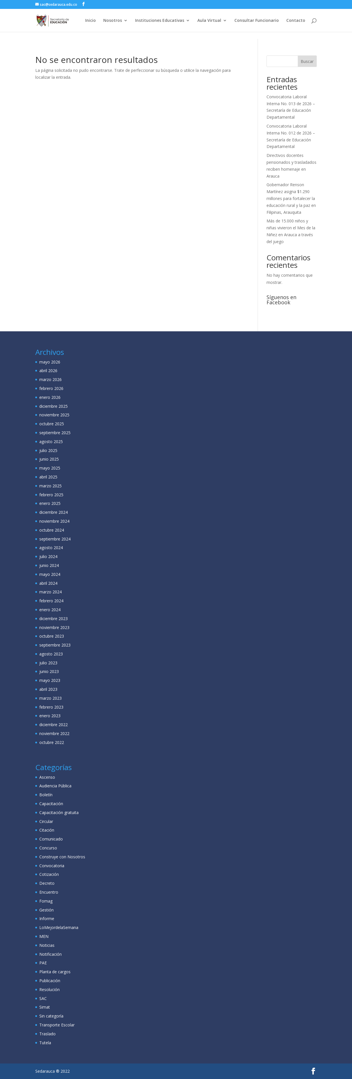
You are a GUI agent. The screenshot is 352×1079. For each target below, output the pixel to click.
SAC (43, 998)
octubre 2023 (51, 636)
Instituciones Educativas (159, 20)
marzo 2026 (50, 379)
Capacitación (51, 803)
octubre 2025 (51, 423)
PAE (43, 962)
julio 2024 (48, 556)
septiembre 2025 (55, 432)
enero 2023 (50, 715)
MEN (43, 936)
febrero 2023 (51, 707)
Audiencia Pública (55, 785)
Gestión (46, 910)
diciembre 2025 (53, 406)
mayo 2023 (49, 680)
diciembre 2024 (53, 512)
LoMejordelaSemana (58, 927)
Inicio (90, 20)
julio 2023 (48, 663)
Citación (46, 830)
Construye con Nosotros (62, 856)
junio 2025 (49, 459)
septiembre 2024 (55, 539)
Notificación (50, 954)
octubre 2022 (51, 742)
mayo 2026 (49, 362)
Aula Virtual (209, 20)
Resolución (49, 989)
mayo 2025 (49, 468)
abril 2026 (48, 370)
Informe (46, 918)
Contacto (295, 20)
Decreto (47, 883)
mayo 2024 (49, 574)
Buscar (307, 61)
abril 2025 (48, 477)
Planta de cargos (55, 971)
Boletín (45, 794)
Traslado (47, 1033)
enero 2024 (50, 609)
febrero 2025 (51, 494)
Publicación (49, 980)
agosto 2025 (51, 441)
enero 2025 (50, 503)
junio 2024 (49, 565)
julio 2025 (48, 450)
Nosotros (112, 20)
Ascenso (47, 777)
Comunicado (51, 839)
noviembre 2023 (54, 627)
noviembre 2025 (54, 415)
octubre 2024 (51, 530)
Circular (46, 821)
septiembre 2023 (55, 645)
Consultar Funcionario (256, 20)
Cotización (49, 874)
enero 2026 (50, 397)
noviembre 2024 (54, 521)
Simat (44, 1007)
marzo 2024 (50, 592)
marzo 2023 (50, 698)
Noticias (47, 945)
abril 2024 (48, 583)
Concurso (48, 848)
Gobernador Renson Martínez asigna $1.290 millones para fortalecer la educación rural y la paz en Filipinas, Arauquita (291, 198)
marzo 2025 (50, 485)
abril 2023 (48, 689)
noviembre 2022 (54, 733)
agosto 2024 (51, 547)
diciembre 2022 (53, 724)
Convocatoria (51, 865)
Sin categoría (51, 1016)
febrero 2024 (51, 600)
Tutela (45, 1042)
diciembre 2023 (53, 618)
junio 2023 (49, 671)
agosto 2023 (51, 654)
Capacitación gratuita (59, 812)
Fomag (45, 901)
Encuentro (48, 892)
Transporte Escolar (57, 1025)
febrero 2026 (51, 388)
